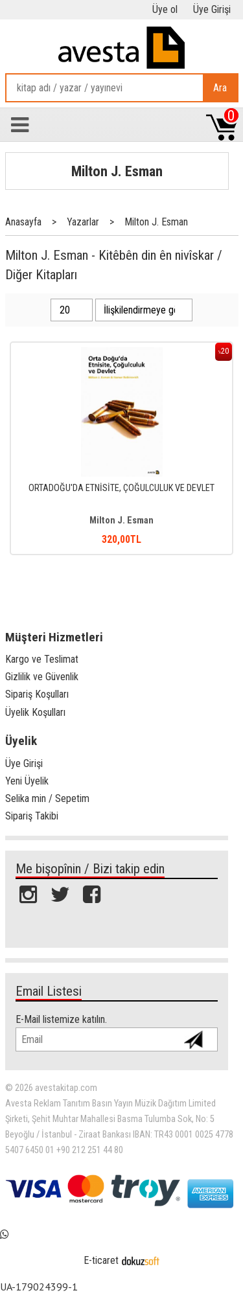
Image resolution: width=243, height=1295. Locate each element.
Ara (220, 88)
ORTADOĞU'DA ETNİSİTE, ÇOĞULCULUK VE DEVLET (121, 488)
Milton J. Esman (117, 171)
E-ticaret (101, 1260)
